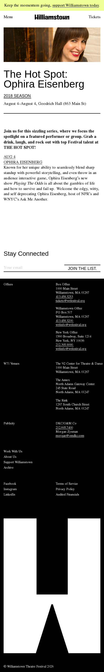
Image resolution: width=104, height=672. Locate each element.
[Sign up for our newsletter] (34, 268)
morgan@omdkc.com (70, 435)
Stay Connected (26, 254)
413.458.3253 (64, 296)
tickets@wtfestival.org (70, 300)
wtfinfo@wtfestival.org (71, 324)
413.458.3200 (65, 320)
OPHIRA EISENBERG (23, 162)
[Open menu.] (14, 17)
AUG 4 (9, 156)
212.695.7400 (64, 427)
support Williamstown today (75, 5)
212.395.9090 (65, 344)
